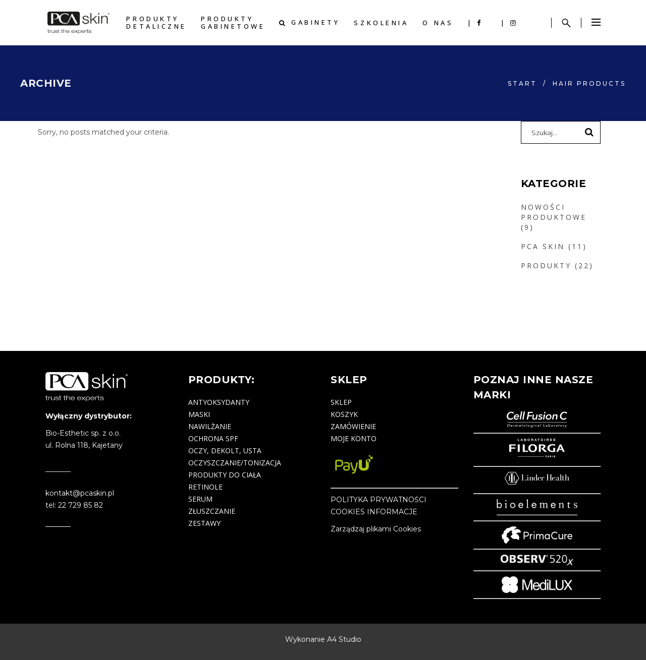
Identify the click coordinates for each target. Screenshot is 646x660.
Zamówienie (353, 426)
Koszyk (344, 414)
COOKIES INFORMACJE (374, 511)
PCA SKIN (543, 246)
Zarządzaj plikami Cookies (376, 528)
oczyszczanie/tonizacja (234, 462)
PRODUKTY (546, 265)
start (522, 83)
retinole (205, 487)
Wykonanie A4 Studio (323, 639)
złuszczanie (211, 511)
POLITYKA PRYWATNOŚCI (378, 499)
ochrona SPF (213, 438)
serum (200, 499)
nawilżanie (209, 426)
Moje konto (353, 438)
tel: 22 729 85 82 (74, 505)
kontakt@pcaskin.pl (79, 493)
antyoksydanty (218, 402)
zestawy (204, 523)
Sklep (341, 402)
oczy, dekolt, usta (224, 450)
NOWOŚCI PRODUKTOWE (553, 212)
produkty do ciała (224, 474)
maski (199, 414)
